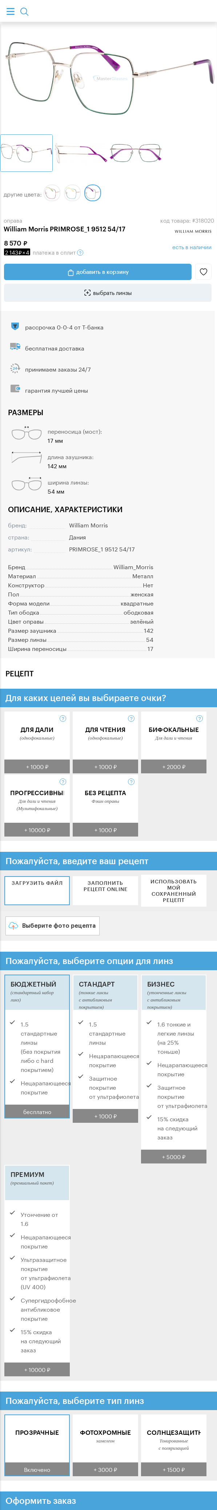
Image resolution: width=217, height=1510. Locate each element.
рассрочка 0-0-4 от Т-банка (64, 326)
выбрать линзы (112, 292)
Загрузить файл (37, 883)
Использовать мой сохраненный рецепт (173, 890)
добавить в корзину (102, 271)
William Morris (88, 524)
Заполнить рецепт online (106, 886)
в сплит (43, 251)
